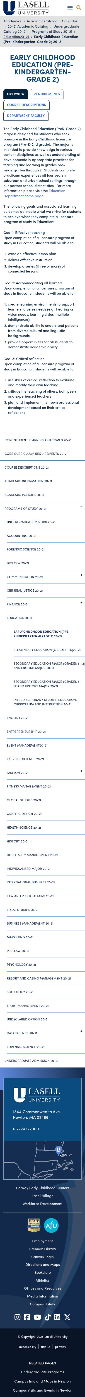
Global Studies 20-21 (24, 800)
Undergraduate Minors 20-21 (31, 521)
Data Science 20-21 (46, 1031)
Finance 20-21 (46, 602)
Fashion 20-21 (46, 771)
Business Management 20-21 (30, 923)
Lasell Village (42, 1195)
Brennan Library (42, 1248)
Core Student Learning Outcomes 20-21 (38, 440)
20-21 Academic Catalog (28, 26)
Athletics (42, 1280)
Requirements (47, 93)
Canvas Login (42, 1256)
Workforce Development (42, 1203)
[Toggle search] (79, 7)
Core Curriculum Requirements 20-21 (36, 453)
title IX (45, 1346)
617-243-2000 (26, 1128)
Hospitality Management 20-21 (32, 854)
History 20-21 (18, 841)
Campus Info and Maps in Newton (42, 1381)
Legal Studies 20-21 (22, 909)
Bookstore (42, 1272)
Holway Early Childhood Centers (42, 1187)
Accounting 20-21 (21, 535)
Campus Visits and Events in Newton (42, 1390)
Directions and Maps (42, 1264)
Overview (15, 93)
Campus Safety (42, 1304)
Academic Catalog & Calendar (52, 21)
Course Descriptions (26, 104)
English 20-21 (18, 717)
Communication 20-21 (46, 575)
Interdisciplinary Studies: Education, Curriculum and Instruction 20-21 (45, 701)
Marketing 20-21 (20, 937)
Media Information (42, 1296)
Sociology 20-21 (20, 991)
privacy (60, 1346)
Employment (42, 1240)
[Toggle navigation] (70, 7)
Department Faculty (26, 115)
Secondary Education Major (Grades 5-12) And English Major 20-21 (49, 665)
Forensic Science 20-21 (26, 549)
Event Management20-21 (27, 745)
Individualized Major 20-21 (29, 868)
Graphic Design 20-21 (24, 813)
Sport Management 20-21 (28, 1005)
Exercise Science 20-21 (25, 759)
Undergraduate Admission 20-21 (31, 1060)
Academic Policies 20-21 (24, 494)
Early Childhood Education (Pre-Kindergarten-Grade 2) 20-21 (40, 39)
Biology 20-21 (18, 563)
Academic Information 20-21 (28, 481)
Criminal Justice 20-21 (25, 590)
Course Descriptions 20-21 (27, 467)
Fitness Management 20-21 (29, 786)
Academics (12, 21)
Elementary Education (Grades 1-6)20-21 (47, 649)
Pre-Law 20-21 (18, 950)
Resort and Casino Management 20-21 (39, 978)
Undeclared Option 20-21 (28, 1019)
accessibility (27, 1346)
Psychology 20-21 (21, 964)
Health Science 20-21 (24, 827)
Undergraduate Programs (42, 1371)
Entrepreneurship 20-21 (26, 731)
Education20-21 (16, 36)
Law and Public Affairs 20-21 (30, 896)
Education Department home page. (34, 193)
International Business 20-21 (31, 882)
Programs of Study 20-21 (52, 31)
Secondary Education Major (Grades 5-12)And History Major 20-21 (47, 683)
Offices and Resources (42, 1288)
